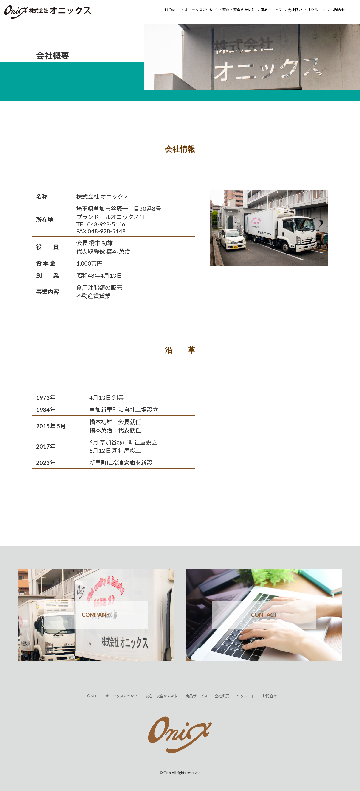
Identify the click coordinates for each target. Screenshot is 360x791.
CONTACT (264, 615)
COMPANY (96, 615)
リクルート (316, 10)
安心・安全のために (238, 10)
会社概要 (294, 10)
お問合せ (337, 10)
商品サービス (271, 10)
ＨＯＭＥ (172, 10)
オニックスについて (200, 10)
